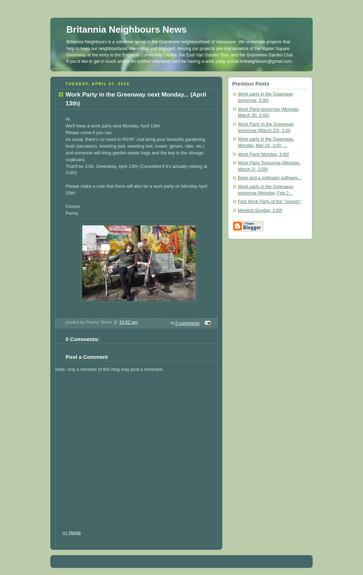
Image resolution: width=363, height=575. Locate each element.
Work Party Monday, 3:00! (263, 154)
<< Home (71, 532)
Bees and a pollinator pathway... (269, 177)
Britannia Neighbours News (126, 29)
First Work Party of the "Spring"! (269, 201)
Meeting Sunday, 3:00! (260, 210)
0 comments (187, 323)
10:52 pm (128, 322)
